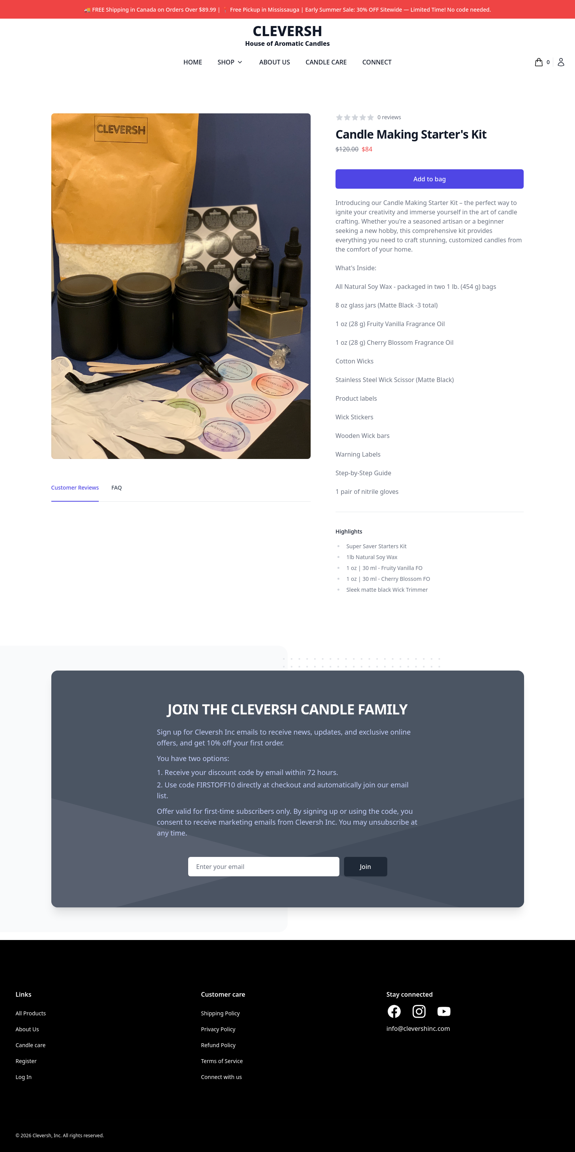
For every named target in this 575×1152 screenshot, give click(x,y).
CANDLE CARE (326, 62)
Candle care (30, 1045)
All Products (31, 1013)
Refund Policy (218, 1045)
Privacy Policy (218, 1029)
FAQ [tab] (116, 487)
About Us (27, 1029)
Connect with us (221, 1077)
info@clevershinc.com (418, 1028)
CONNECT (376, 62)
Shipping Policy (220, 1013)
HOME (193, 62)
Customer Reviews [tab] (75, 487)
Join (365, 866)
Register (26, 1061)
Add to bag (429, 179)
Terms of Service (222, 1061)
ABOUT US (274, 62)
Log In (23, 1077)
